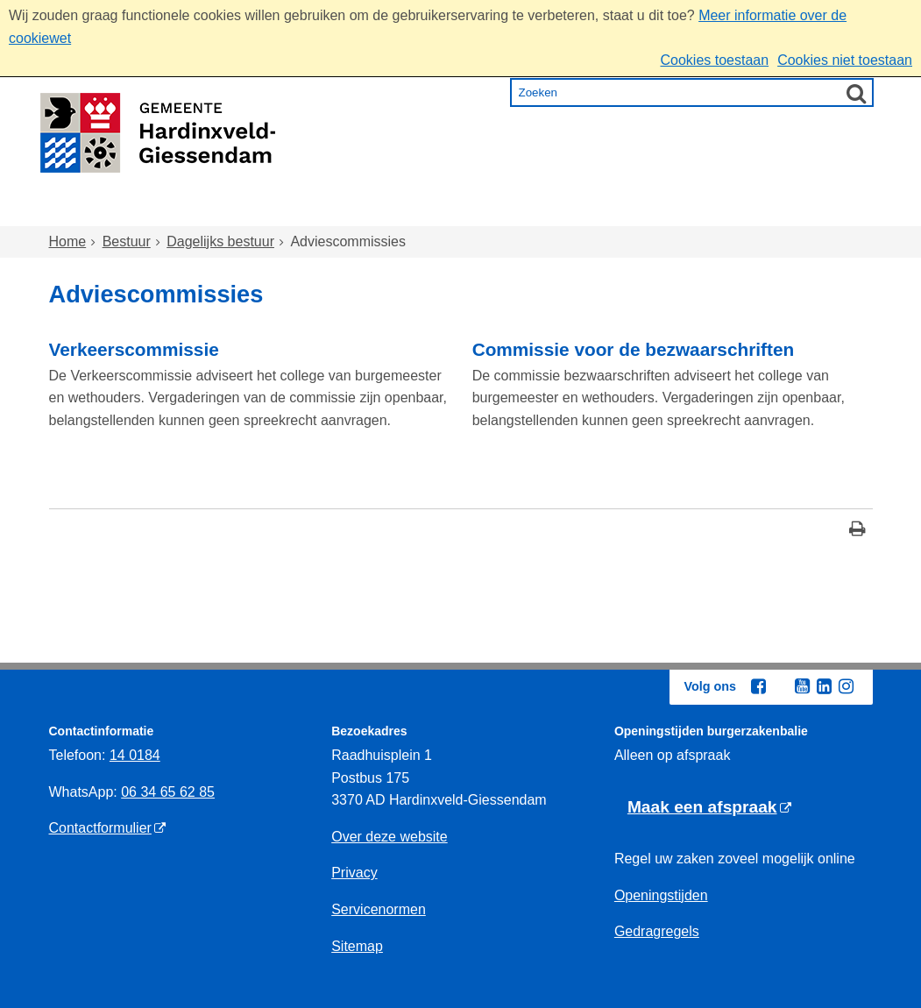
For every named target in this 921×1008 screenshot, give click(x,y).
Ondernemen (671, 210)
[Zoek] (856, 93)
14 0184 (135, 755)
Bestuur (786, 210)
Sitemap (357, 946)
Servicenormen (378, 909)
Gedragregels (656, 931)
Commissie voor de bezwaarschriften (633, 349)
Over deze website (389, 836)
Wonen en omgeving (225, 210)
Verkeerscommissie (134, 349)
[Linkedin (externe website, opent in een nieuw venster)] (824, 686)
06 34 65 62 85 (168, 791)
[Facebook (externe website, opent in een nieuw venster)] (759, 686)
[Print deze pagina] (857, 531)
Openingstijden (661, 895)
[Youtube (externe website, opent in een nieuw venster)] (802, 686)
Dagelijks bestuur (220, 241)
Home (86, 210)
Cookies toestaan (714, 60)
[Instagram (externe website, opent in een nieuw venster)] (846, 686)
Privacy (354, 872)
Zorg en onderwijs (413, 210)
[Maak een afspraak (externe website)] (709, 807)
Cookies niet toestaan (844, 60)
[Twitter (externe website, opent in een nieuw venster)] (780, 687)
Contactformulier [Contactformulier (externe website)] (100, 827)
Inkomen (551, 210)
